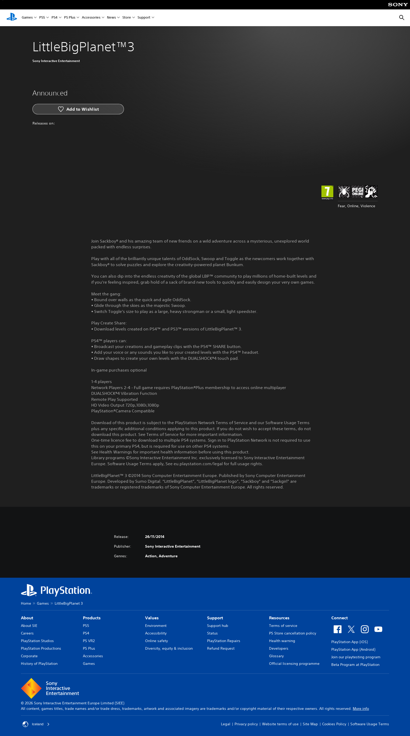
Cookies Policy (334, 724)
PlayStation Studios (37, 640)
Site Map (310, 724)
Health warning (282, 640)
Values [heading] (152, 617)
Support (144, 18)
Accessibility (156, 633)
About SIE (29, 625)
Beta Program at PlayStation (355, 664)
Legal (225, 724)
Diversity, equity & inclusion (169, 648)
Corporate (29, 656)
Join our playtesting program (355, 657)
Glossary (276, 656)
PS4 (55, 18)
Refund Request (221, 648)
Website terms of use (280, 724)
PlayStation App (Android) (353, 649)
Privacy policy (246, 724)
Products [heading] (92, 617)
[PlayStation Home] (11, 18)
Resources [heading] (279, 617)
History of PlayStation (39, 663)
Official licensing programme (294, 663)
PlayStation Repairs (223, 640)
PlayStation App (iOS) (349, 641)
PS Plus (69, 18)
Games (27, 18)
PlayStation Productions (41, 648)
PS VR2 (89, 640)
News (111, 18)
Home (26, 603)
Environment (156, 625)
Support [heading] (215, 617)
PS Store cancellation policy (292, 633)
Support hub (217, 625)
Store (126, 18)
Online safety (156, 640)
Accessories (91, 18)
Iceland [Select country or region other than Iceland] (36, 724)
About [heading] (27, 617)
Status (212, 633)
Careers (27, 633)
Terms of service (283, 625)
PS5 (42, 18)
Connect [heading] (339, 617)
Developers (278, 648)
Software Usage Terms (369, 724)
